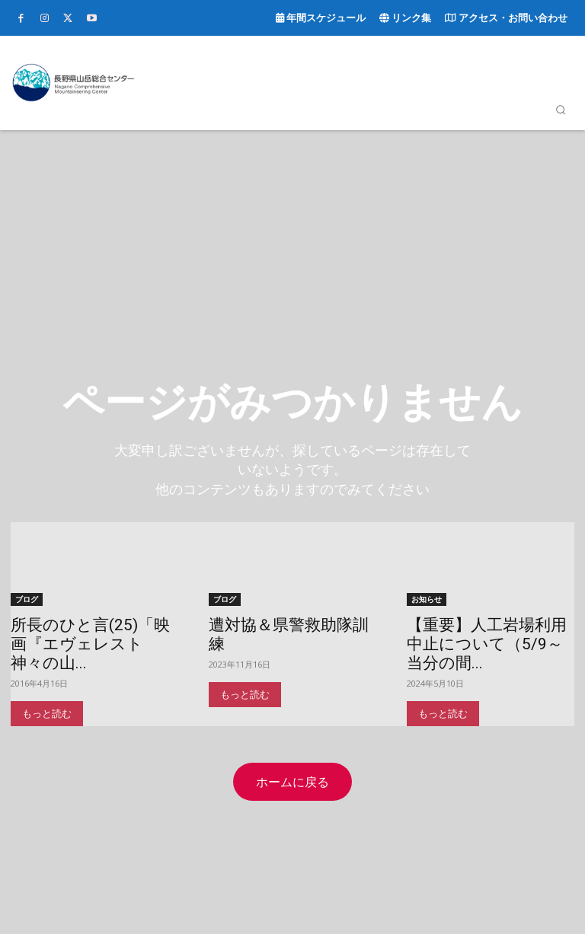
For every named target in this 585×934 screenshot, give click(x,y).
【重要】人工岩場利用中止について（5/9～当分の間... (487, 643)
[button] (561, 110)
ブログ (26, 598)
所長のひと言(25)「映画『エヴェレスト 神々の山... (90, 643)
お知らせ (426, 598)
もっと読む (47, 713)
